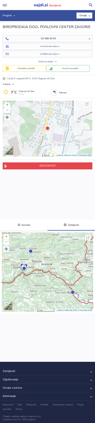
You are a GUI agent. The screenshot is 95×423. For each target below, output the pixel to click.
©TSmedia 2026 (84, 155)
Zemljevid (71, 225)
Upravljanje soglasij (62, 404)
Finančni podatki (70, 68)
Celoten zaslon (87, 104)
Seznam (23, 225)
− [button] (7, 110)
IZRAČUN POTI (47, 165)
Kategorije (31, 404)
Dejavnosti (8, 404)
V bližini (7, 84)
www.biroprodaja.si (49, 46)
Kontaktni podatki (26, 68)
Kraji (20, 404)
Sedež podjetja (45, 61)
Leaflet (59, 155)
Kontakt (44, 404)
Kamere (63, 92)
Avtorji (19, 409)
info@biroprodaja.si (49, 53)
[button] (7, 117)
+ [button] (7, 105)
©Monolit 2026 (69, 155)
